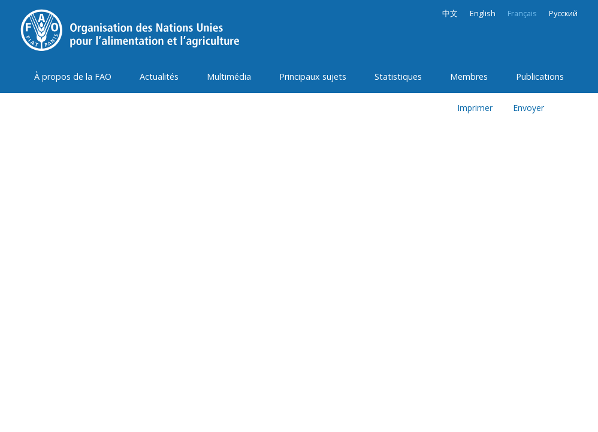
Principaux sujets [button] (312, 76)
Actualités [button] (159, 76)
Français (522, 13)
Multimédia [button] (229, 76)
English (483, 13)
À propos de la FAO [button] (72, 76)
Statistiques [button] (398, 76)
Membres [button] (469, 76)
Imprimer (475, 107)
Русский (563, 13)
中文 (450, 13)
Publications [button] (540, 76)
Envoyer (528, 107)
